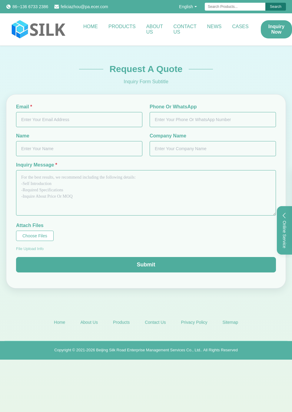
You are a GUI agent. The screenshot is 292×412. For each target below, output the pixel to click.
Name (22, 135)
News (214, 26)
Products (122, 26)
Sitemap (230, 324)
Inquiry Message (36, 164)
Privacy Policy (194, 324)
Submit (146, 265)
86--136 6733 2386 (30, 6)
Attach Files (30, 225)
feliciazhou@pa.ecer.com (84, 6)
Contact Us (185, 29)
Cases (240, 26)
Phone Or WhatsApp (173, 106)
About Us (154, 29)
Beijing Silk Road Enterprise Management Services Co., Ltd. (148, 353)
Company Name (168, 135)
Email (24, 106)
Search (275, 7)
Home (90, 26)
